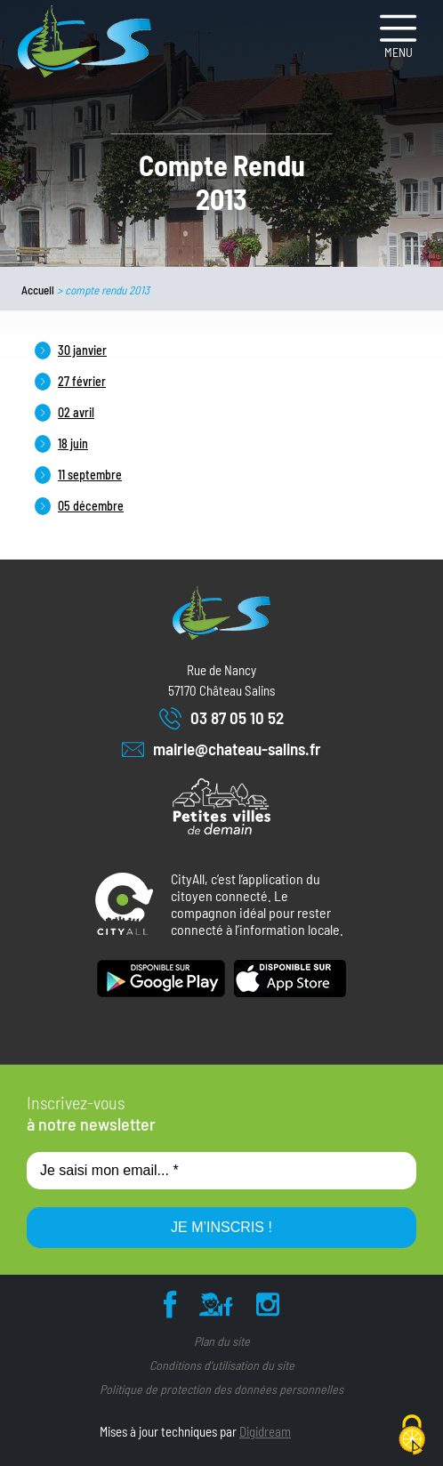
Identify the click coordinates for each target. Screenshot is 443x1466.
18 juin (73, 443)
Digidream (265, 1431)
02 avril (76, 412)
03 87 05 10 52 (221, 718)
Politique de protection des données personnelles (221, 1389)
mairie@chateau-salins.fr (221, 749)
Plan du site (222, 1341)
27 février (82, 381)
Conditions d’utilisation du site (221, 1365)
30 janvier (82, 350)
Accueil (37, 290)
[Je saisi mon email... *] (221, 1170)
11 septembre (90, 474)
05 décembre (91, 505)
